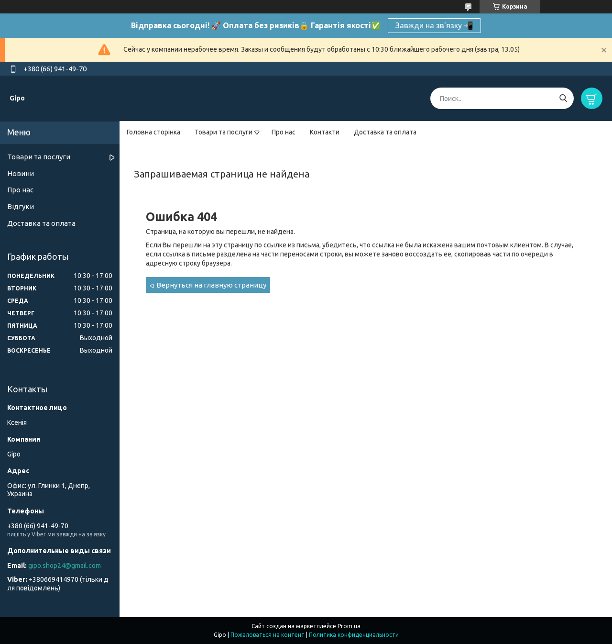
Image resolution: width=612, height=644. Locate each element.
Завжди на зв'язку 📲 (434, 25)
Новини (20, 173)
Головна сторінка (153, 132)
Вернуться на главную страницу (211, 285)
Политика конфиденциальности (354, 635)
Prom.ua (349, 626)
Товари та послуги (223, 132)
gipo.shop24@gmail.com (64, 565)
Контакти (324, 132)
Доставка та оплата (385, 132)
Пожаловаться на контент (267, 635)
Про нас (283, 132)
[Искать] (563, 98)
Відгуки (20, 206)
